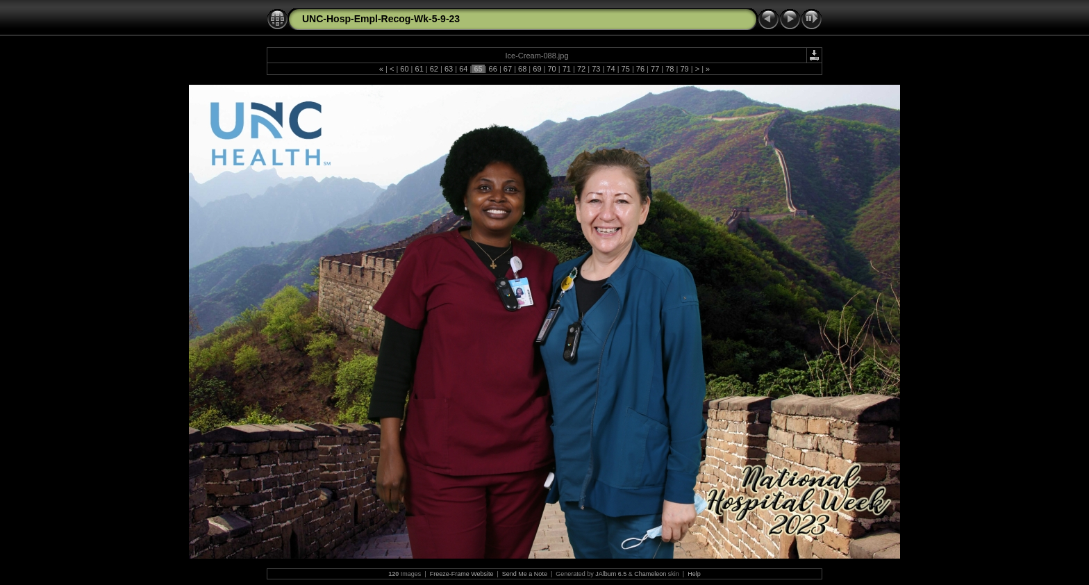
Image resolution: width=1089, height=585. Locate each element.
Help (694, 573)
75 (626, 69)
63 (448, 69)
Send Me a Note (524, 573)
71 (566, 69)
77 (655, 69)
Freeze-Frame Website (462, 573)
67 (507, 69)
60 (404, 69)
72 (581, 69)
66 (493, 69)
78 (669, 69)
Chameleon (650, 573)
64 (463, 69)
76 (640, 69)
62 (434, 69)
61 (419, 69)
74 (610, 69)
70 (551, 69)
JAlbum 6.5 (610, 573)
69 (537, 69)
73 (596, 69)
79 (684, 69)
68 (522, 69)
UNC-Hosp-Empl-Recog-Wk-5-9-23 (381, 18)
